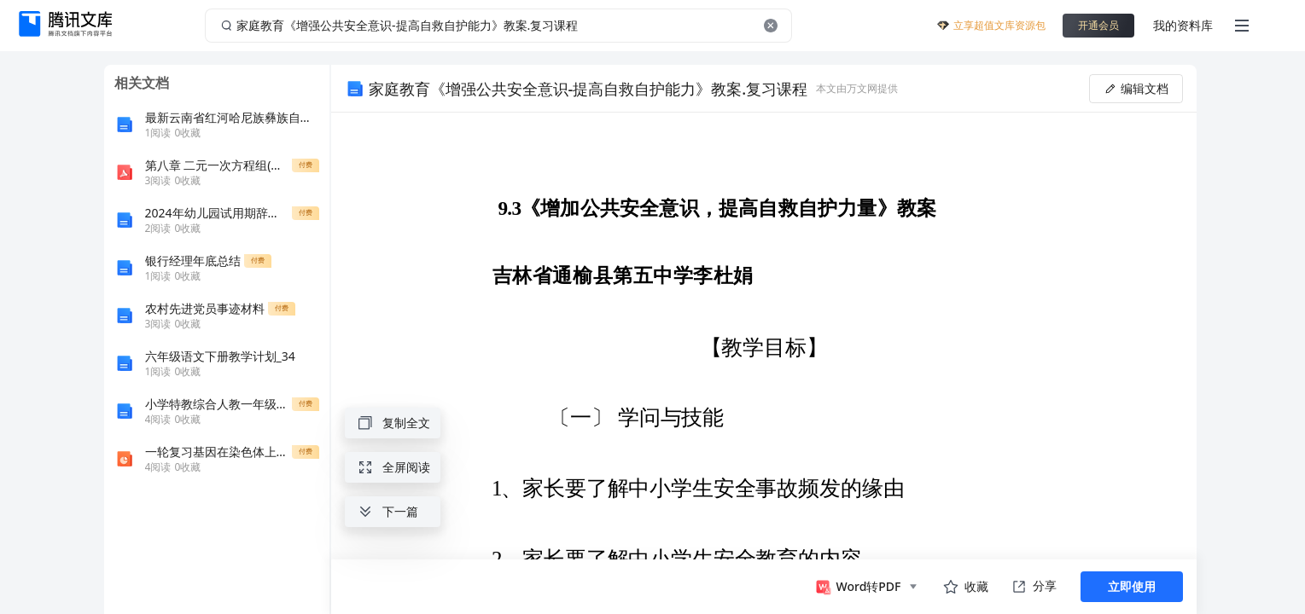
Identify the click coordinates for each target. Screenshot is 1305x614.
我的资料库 (1183, 25)
